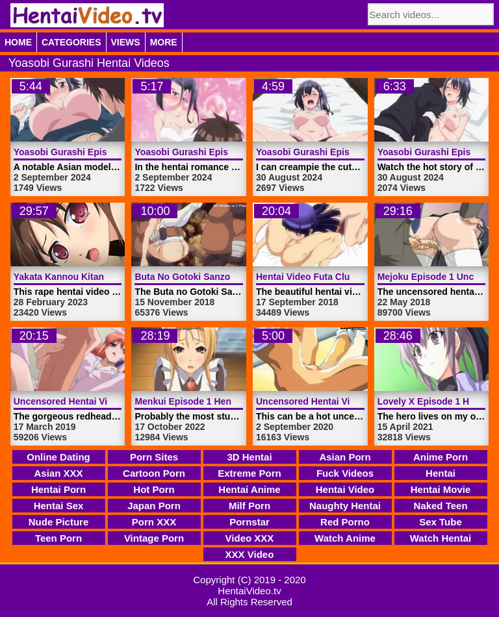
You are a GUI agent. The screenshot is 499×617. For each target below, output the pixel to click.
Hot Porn (153, 489)
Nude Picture (59, 521)
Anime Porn (440, 456)
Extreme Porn (249, 473)
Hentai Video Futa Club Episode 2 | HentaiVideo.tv (364, 276)
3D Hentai (249, 456)
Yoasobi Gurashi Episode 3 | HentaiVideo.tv (228, 152)
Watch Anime (345, 538)
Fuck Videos (345, 473)
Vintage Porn (154, 538)
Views (125, 42)
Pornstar (249, 521)
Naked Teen (440, 505)
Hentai (440, 473)
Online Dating (58, 456)
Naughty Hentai (345, 505)
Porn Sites (154, 456)
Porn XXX (154, 521)
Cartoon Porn (154, 473)
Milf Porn (249, 505)
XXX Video (249, 554)
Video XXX (249, 538)
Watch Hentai (440, 538)
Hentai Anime (249, 489)
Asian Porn (344, 456)
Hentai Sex (59, 505)
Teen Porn (58, 538)
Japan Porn (154, 505)
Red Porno (345, 521)
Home (18, 42)
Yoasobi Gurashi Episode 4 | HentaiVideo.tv (107, 152)
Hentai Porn (58, 489)
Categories (71, 42)
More (163, 42)
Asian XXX (58, 473)
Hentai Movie (441, 489)
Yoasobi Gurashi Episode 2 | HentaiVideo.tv (350, 152)
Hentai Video (345, 489)
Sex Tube (440, 521)
